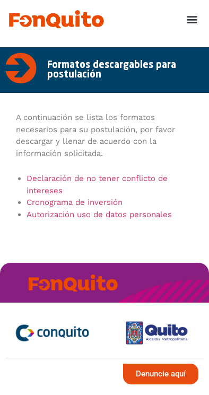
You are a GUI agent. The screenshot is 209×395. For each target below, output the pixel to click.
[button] (192, 19)
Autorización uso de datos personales (99, 214)
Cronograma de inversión (75, 202)
